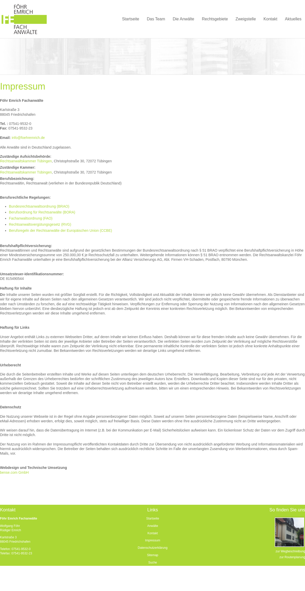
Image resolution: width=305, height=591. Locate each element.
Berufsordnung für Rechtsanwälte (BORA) (42, 212)
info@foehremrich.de (28, 138)
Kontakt (153, 533)
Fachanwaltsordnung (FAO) (30, 218)
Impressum (152, 540)
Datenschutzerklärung (153, 548)
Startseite (152, 518)
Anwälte (152, 526)
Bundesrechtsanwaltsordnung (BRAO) (39, 206)
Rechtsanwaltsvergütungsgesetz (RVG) (40, 224)
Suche (152, 562)
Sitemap (152, 555)
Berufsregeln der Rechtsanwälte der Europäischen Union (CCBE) (60, 230)
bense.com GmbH (14, 472)
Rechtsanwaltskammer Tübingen (26, 161)
